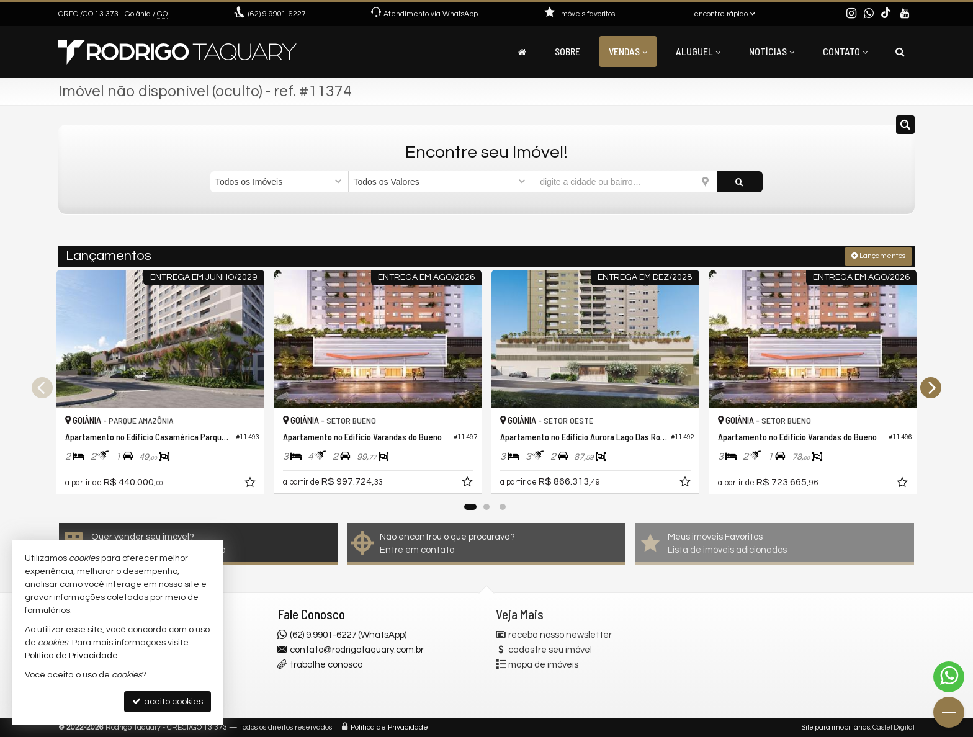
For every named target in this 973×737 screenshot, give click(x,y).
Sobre (567, 51)
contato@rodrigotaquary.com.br (357, 649)
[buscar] (740, 181)
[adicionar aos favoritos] (251, 484)
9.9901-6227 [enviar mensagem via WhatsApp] (277, 14)
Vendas (628, 51)
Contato (845, 51)
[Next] (930, 387)
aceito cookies (167, 701)
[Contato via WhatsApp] (948, 676)
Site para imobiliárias (836, 727)
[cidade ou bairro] (624, 181)
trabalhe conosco (326, 664)
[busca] (900, 51)
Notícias (771, 51)
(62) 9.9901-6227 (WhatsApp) (348, 635)
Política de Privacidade (389, 727)
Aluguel (698, 51)
